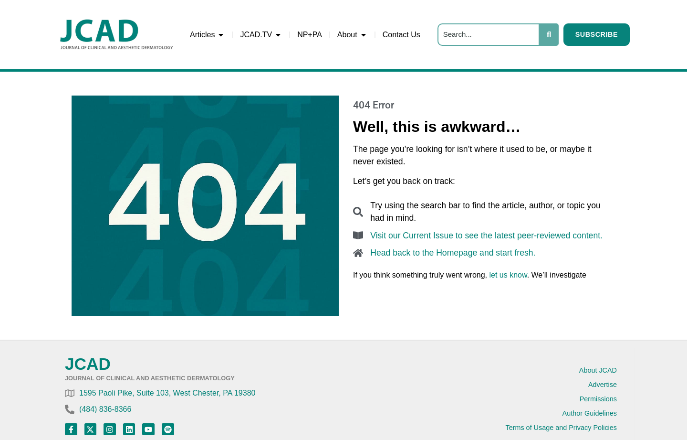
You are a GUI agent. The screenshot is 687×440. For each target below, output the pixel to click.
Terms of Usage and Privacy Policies (561, 427)
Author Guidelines (589, 413)
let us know (508, 275)
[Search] (488, 34)
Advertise (602, 384)
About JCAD (598, 370)
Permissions (598, 399)
